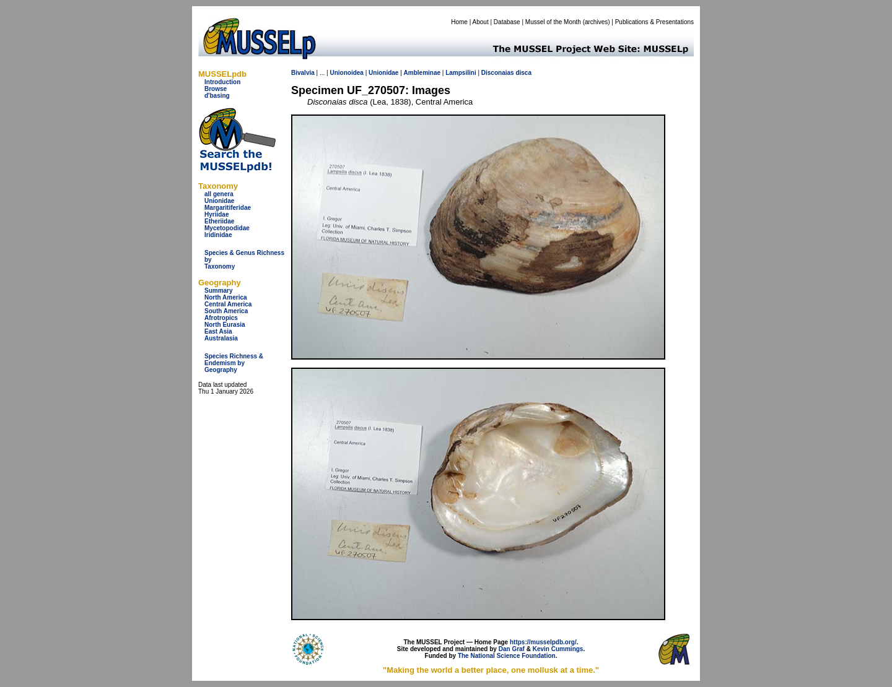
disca (523, 72)
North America (225, 297)
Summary (218, 290)
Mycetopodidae (227, 228)
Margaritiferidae (227, 207)
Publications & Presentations (654, 22)
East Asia (218, 331)
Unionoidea (346, 72)
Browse (215, 88)
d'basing (217, 95)
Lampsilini (460, 72)
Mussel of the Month (553, 22)
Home (459, 22)
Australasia (221, 338)
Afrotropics (221, 317)
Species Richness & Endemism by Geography (233, 363)
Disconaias (497, 72)
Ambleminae (422, 72)
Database (507, 22)
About (481, 22)
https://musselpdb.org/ (543, 642)
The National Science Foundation (507, 655)
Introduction (222, 82)
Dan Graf (512, 649)
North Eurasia (224, 324)
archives (596, 22)
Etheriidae (219, 221)
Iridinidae (218, 234)
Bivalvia (303, 72)
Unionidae (219, 200)
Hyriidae (216, 214)
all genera (219, 194)
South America (226, 311)
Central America (227, 304)
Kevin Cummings (558, 649)
